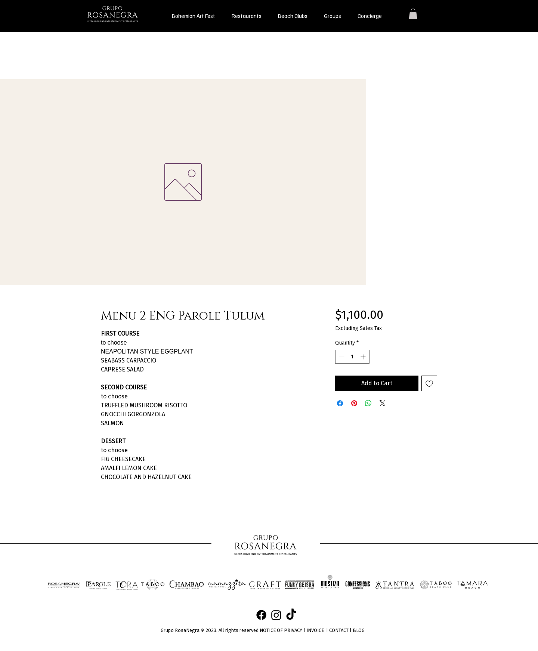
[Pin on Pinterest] (354, 403)
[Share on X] (382, 403)
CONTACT (339, 630)
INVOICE (315, 630)
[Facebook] (261, 614)
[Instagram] (276, 614)
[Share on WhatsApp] (368, 403)
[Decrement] (341, 356)
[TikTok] (291, 614)
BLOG (359, 630)
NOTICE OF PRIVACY (281, 630)
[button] (246, 15)
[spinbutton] (352, 356)
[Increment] (363, 356)
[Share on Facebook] (340, 403)
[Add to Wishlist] (429, 383)
